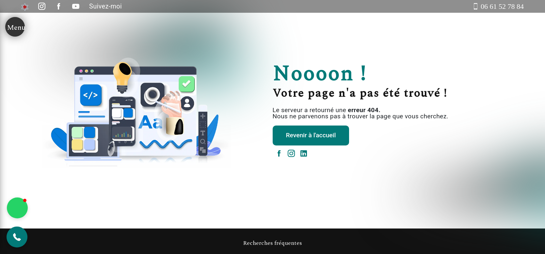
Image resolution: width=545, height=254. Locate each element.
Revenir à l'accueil (311, 135)
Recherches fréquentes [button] (272, 243)
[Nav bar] (15, 27)
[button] (17, 237)
